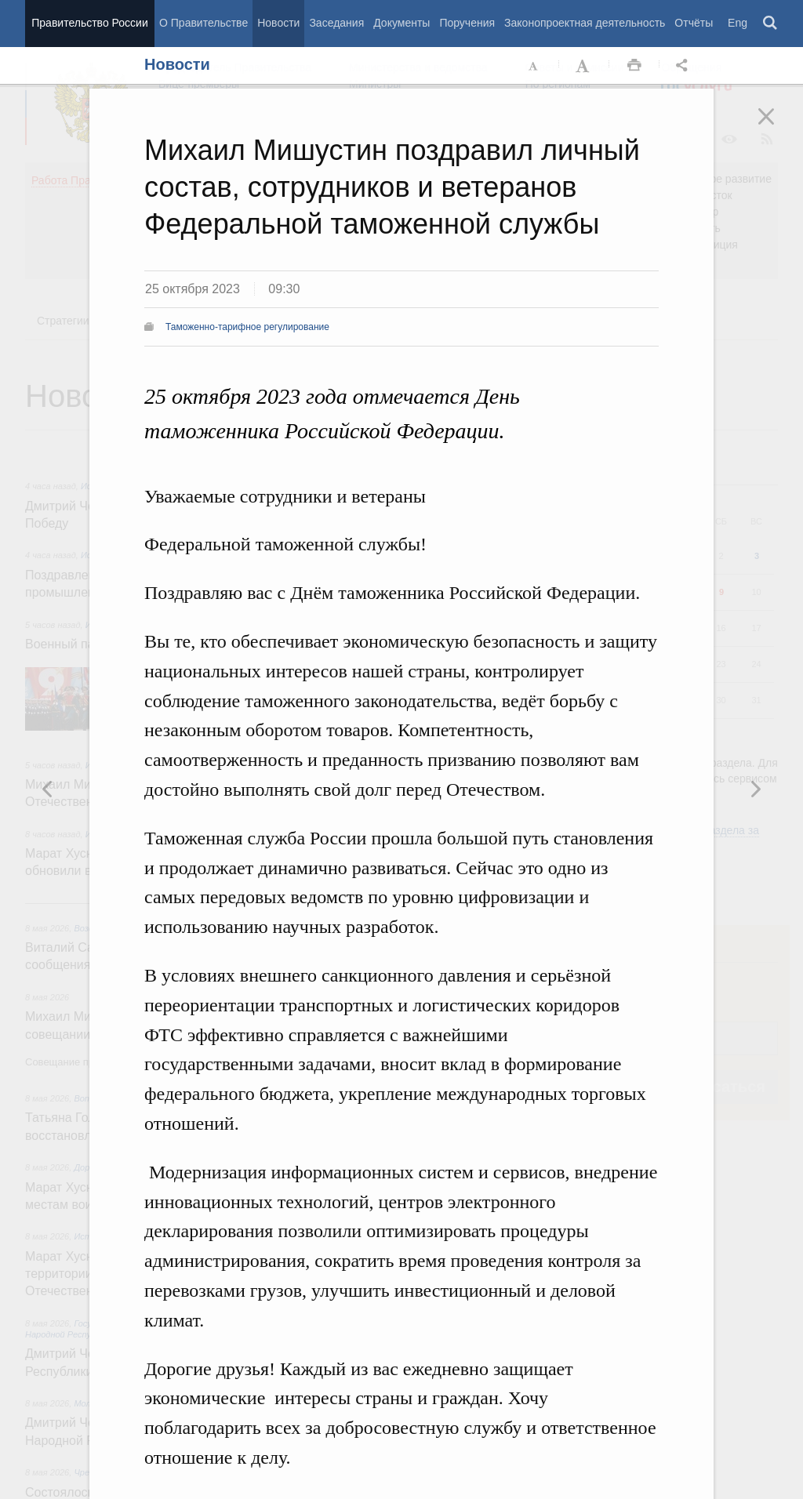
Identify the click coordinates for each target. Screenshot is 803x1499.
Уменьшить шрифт (534, 66)
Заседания (336, 22)
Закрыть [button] (777, 127)
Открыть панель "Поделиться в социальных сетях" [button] (684, 66)
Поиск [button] (771, 23)
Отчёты (693, 22)
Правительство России (89, 22)
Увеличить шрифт (584, 66)
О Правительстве (203, 22)
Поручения (467, 22)
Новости (278, 22)
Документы (401, 22)
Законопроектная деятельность (584, 22)
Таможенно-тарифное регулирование (247, 326)
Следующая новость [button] (47, 788)
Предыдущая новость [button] (755, 788)
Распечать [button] (634, 66)
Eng (737, 22)
